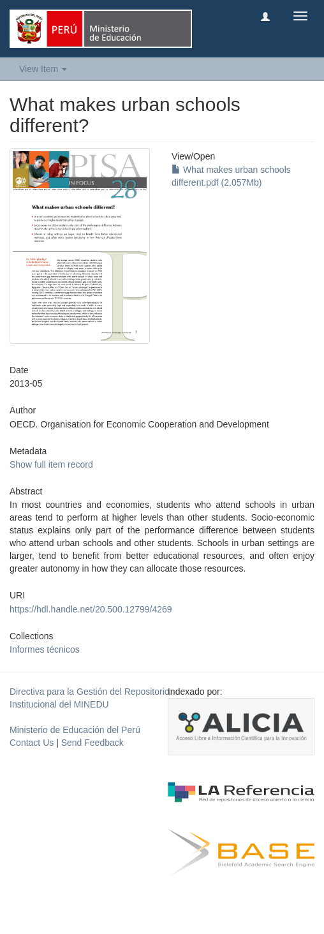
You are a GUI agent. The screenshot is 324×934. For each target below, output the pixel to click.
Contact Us (32, 743)
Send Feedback (92, 743)
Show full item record (51, 464)
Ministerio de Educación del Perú (75, 730)
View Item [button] (43, 69)
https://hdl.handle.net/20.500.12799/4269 (91, 609)
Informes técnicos (45, 649)
